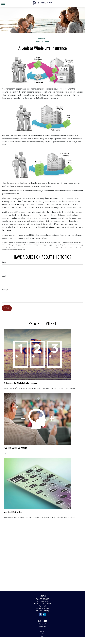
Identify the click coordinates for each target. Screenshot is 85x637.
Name (4, 262)
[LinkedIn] (44, 614)
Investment (42, 626)
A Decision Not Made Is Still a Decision (20, 383)
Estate (42, 629)
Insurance (42, 631)
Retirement (42, 624)
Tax (42, 634)
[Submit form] (7, 308)
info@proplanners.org (42, 611)
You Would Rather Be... (13, 512)
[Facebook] (40, 614)
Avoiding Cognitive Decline (15, 447)
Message (5, 289)
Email (4, 276)
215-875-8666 (44, 599)
